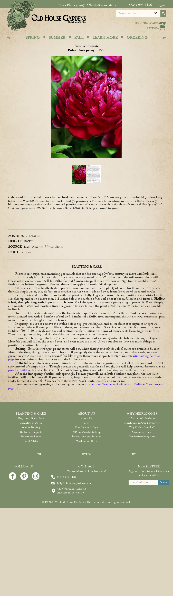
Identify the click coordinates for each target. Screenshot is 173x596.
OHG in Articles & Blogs (86, 432)
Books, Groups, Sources (86, 436)
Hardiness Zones (31, 436)
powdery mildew (19, 370)
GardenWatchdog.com (142, 436)
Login (160, 5)
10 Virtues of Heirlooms (142, 418)
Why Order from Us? (142, 427)
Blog (86, 422)
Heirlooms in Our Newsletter (142, 422)
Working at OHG (86, 441)
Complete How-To (31, 422)
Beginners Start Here (31, 418)
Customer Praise (142, 432)
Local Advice (31, 441)
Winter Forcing (31, 427)
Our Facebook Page (86, 427)
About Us (86, 418)
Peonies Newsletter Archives (109, 384)
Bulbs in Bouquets (31, 432)
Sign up (164, 482)
